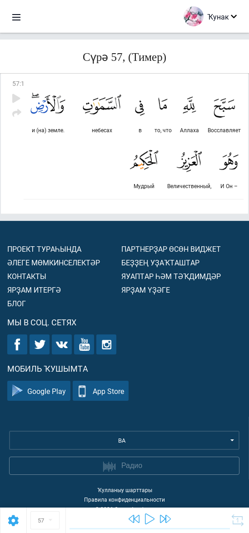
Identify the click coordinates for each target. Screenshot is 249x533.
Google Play (39, 391)
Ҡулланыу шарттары (124, 489)
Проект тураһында (44, 249)
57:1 (18, 83)
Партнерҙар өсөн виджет (171, 249)
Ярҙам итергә (34, 289)
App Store (100, 391)
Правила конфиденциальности (124, 499)
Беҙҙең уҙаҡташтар (160, 262)
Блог (16, 303)
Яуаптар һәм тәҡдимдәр (171, 276)
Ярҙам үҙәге (145, 289)
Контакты (26, 276)
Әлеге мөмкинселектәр (53, 262)
